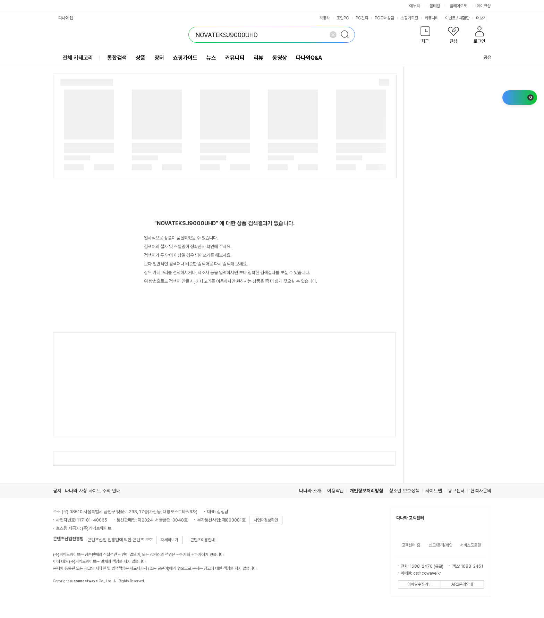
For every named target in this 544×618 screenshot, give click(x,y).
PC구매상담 (384, 18)
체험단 (464, 18)
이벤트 (450, 18)
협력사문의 (480, 490)
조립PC (343, 18)
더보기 (483, 18)
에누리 (414, 5)
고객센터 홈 (411, 545)
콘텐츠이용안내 (202, 539)
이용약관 (335, 490)
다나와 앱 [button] (65, 18)
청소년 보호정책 (404, 490)
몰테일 (435, 5)
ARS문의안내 (462, 584)
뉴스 (211, 57)
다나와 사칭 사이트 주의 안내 (92, 490)
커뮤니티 (432, 18)
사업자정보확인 (266, 520)
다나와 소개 (310, 490)
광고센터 (456, 490)
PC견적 (362, 18)
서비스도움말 (470, 545)
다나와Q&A (309, 57)
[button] (425, 36)
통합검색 (117, 57)
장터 (159, 57)
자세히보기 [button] (169, 539)
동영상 (279, 57)
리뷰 (258, 57)
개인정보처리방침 (366, 490)
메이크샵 (484, 5)
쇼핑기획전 (409, 18)
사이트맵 (433, 490)
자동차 (325, 18)
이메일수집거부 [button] (419, 584)
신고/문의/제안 (440, 545)
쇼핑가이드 (185, 57)
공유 (483, 57)
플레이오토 (458, 5)
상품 (140, 57)
